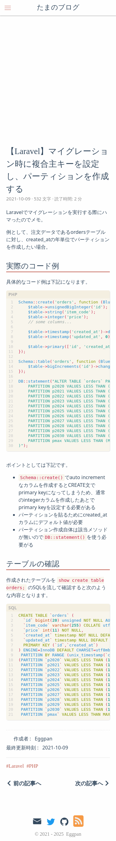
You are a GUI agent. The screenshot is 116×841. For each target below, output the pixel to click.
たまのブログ (58, 7)
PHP (33, 766)
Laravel (16, 766)
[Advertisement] (58, 77)
